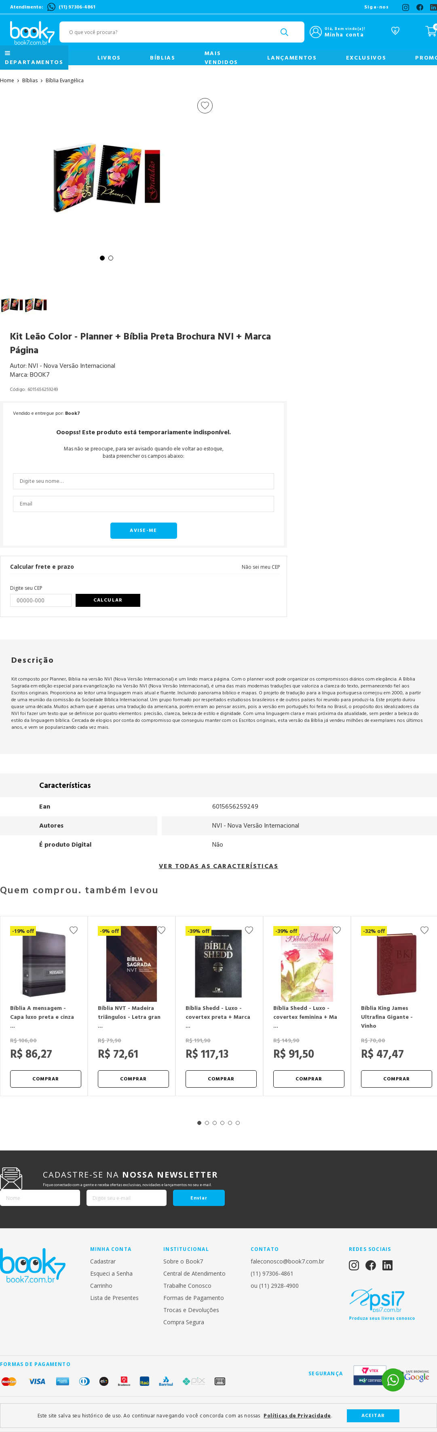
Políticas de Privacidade (297, 1415)
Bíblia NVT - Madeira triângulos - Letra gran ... (129, 1017)
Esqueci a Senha (111, 1273)
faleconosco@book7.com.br (287, 1261)
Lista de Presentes (114, 1298)
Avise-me (143, 530)
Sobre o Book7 (183, 1261)
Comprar (45, 1079)
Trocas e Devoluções (191, 1310)
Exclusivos (366, 58)
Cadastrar (103, 1261)
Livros (109, 58)
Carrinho (101, 1285)
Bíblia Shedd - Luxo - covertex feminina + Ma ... (305, 1017)
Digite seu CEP (26, 588)
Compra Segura (183, 1322)
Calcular (107, 600)
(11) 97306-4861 (77, 7)
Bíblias (162, 58)
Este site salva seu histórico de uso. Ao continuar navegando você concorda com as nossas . (185, 1415)
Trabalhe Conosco (187, 1285)
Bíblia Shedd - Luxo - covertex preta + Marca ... (218, 1017)
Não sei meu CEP (261, 566)
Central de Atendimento (194, 1273)
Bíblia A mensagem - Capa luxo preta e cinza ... (42, 1017)
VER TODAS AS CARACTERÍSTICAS (218, 866)
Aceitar (373, 1415)
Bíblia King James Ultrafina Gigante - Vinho (387, 1017)
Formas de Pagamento (193, 1298)
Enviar (198, 1198)
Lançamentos (292, 58)
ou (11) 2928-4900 (275, 1285)
